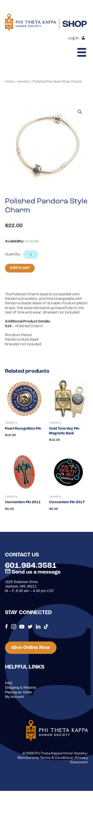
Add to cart (20, 268)
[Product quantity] (30, 254)
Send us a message (33, 572)
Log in (73, 38)
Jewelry (23, 81)
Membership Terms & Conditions (45, 758)
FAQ (8, 683)
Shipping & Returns (20, 687)
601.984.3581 (31, 566)
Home (9, 81)
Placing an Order (18, 692)
